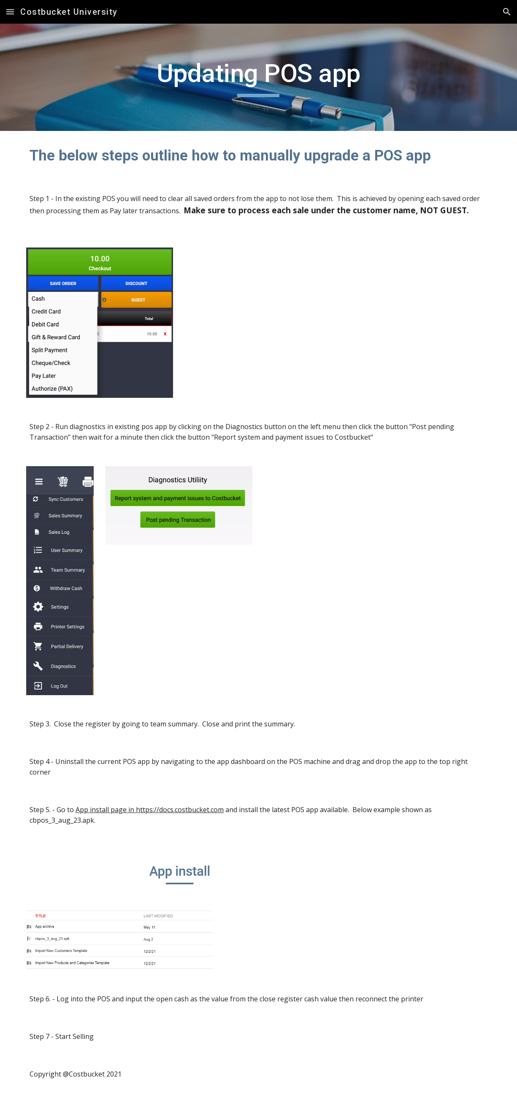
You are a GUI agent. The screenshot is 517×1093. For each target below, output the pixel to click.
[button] (10, 11)
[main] (258, 77)
